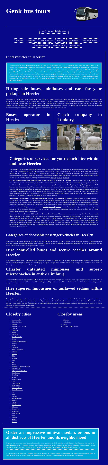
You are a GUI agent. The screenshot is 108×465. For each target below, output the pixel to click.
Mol (13, 392)
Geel (13, 415)
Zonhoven (15, 330)
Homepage (19, 40)
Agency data (32, 40)
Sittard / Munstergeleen (19, 341)
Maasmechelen (16, 320)
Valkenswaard (16, 368)
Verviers (14, 417)
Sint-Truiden (16, 373)
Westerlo (14, 419)
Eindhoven (15, 411)
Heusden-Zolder (17, 337)
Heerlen (14, 358)
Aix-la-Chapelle (17, 398)
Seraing (14, 402)
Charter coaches (73, 40)
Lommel (14, 354)
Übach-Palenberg (17, 390)
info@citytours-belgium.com (54, 31)
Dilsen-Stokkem (17, 322)
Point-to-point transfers (90, 40)
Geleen (14, 339)
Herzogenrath (16, 385)
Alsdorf (14, 400)
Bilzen (14, 332)
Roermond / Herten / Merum (21, 366)
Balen (13, 356)
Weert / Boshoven (17, 349)
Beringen (14, 343)
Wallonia (66, 320)
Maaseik (14, 324)
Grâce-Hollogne (17, 388)
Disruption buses (74, 45)
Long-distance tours (58, 45)
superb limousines (49, 301)
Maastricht (15, 334)
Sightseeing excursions (40, 45)
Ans (13, 362)
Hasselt (14, 345)
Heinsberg (15, 375)
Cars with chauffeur (46, 40)
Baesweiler (15, 409)
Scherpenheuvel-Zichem (19, 371)
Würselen (15, 407)
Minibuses (60, 40)
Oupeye (14, 351)
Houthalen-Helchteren (19, 326)
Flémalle (14, 396)
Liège (13, 381)
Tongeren (15, 347)
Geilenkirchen (16, 379)
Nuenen (14, 422)
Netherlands (67, 322)
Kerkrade (15, 377)
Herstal (14, 364)
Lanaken (14, 328)
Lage (13, 394)
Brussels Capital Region (70, 326)
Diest (13, 360)
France (65, 324)
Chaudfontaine (16, 405)
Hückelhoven (16, 413)
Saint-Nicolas (16, 383)
